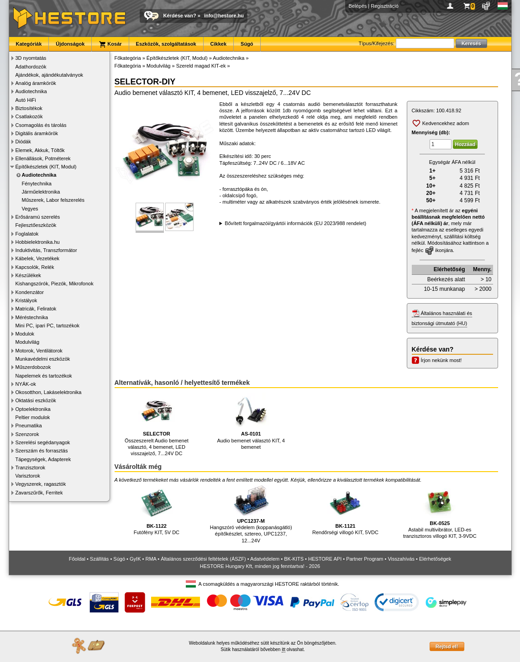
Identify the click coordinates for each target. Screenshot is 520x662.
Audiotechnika (31, 91)
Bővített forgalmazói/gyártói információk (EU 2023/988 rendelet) (295, 223)
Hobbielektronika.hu (38, 242)
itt (283, 649)
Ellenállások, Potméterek (43, 158)
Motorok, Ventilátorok (39, 350)
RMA (150, 559)
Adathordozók (31, 66)
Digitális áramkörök (37, 133)
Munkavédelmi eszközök (43, 359)
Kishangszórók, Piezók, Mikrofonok (55, 283)
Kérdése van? (179, 15)
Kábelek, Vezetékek (38, 258)
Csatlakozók (29, 116)
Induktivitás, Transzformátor (46, 250)
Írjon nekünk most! (441, 360)
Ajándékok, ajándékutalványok (50, 75)
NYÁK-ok (26, 384)
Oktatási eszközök (36, 400)
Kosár (110, 44)
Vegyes (30, 208)
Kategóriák (29, 44)
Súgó (247, 44)
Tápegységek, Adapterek (43, 459)
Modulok (25, 333)
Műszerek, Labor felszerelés (53, 200)
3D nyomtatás (31, 58)
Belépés (358, 6)
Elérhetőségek (435, 559)
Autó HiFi (26, 100)
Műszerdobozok (33, 367)
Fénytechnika (37, 183)
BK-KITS (294, 559)
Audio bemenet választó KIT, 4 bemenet (251, 421)
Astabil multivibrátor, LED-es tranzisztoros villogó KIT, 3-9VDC (440, 512)
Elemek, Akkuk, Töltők (40, 150)
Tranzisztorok (31, 467)
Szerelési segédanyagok (43, 442)
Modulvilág (28, 342)
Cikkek (218, 44)
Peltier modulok (33, 417)
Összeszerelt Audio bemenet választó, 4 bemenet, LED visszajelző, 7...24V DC (157, 424)
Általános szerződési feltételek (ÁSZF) (203, 559)
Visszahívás (401, 559)
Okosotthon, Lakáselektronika (49, 392)
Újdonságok (70, 44)
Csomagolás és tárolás (41, 125)
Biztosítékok (29, 108)
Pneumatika (29, 425)
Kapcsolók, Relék (35, 267)
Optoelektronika (33, 409)
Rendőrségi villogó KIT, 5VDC (345, 510)
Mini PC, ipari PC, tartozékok (48, 325)
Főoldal (77, 559)
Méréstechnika (32, 317)
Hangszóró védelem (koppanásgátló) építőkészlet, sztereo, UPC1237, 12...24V (251, 514)
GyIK (135, 559)
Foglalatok (27, 233)
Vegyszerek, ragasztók (41, 484)
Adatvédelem (264, 559)
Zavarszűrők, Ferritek (39, 492)
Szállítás (99, 559)
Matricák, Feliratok (36, 308)
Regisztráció (385, 6)
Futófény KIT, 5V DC (156, 510)
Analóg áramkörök (36, 83)
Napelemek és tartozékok (44, 375)
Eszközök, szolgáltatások (166, 44)
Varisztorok (28, 475)
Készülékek (28, 275)
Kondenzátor (30, 292)
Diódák (23, 141)
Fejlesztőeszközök (36, 225)
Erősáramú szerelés (38, 217)
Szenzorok (27, 434)
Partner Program (364, 559)
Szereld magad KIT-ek (201, 65)
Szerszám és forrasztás (42, 450)
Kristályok (26, 300)
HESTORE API (324, 559)
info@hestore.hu (224, 15)
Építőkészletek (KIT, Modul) (46, 166)
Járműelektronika (41, 191)
